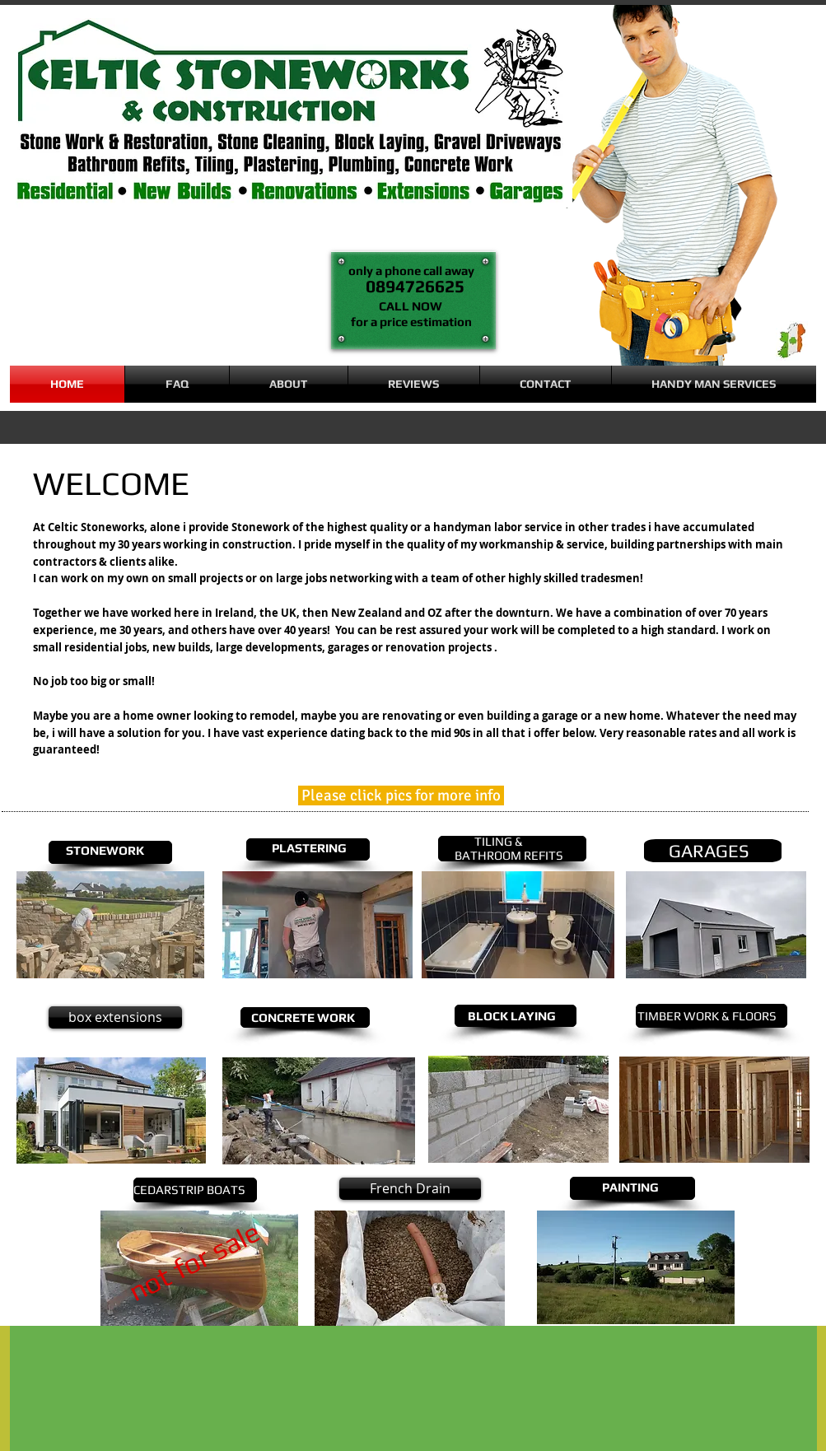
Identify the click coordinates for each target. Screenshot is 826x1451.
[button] (714, 384)
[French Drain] (410, 1189)
